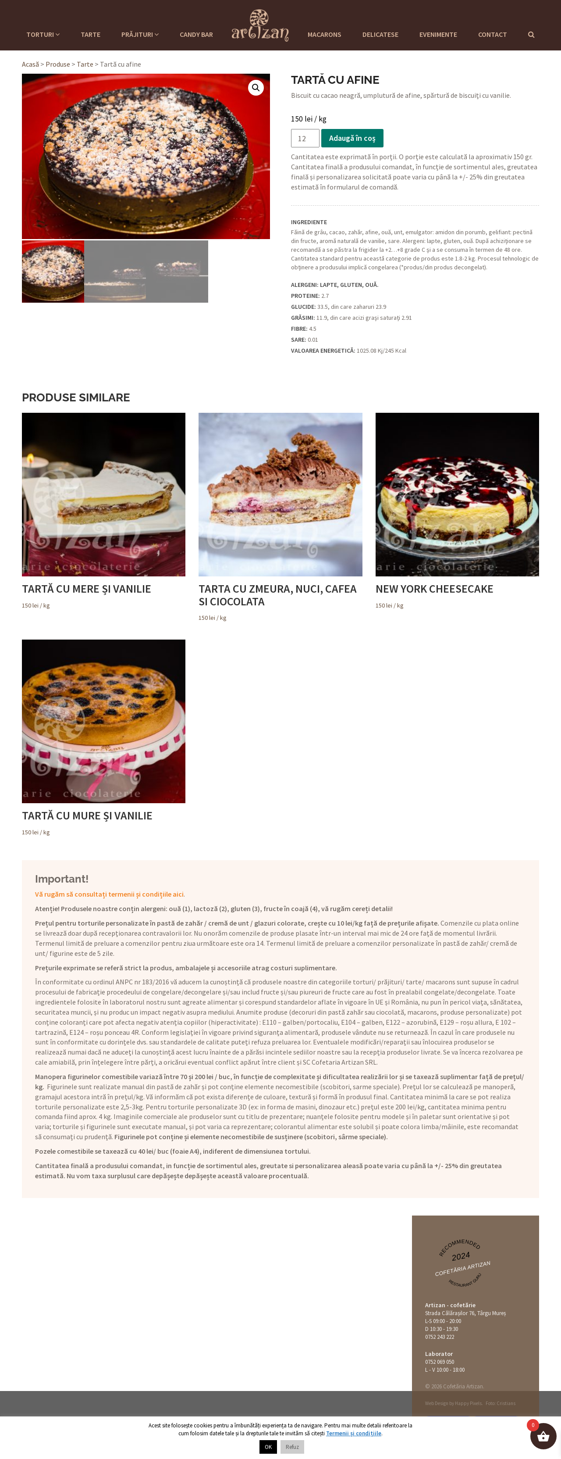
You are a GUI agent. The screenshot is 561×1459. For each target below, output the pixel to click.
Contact (492, 34)
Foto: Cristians (500, 1403)
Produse (58, 64)
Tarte (90, 34)
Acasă (30, 64)
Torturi (43, 34)
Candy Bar (196, 34)
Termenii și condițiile (353, 1433)
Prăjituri (140, 34)
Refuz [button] (292, 1447)
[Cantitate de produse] (305, 138)
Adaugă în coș (352, 138)
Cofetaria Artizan (260, 24)
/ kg (103, 511)
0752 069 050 (439, 1362)
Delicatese (380, 34)
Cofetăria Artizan (462, 1269)
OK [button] (268, 1447)
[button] (256, 88)
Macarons (324, 34)
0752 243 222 (439, 1337)
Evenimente (438, 34)
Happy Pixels (468, 1403)
